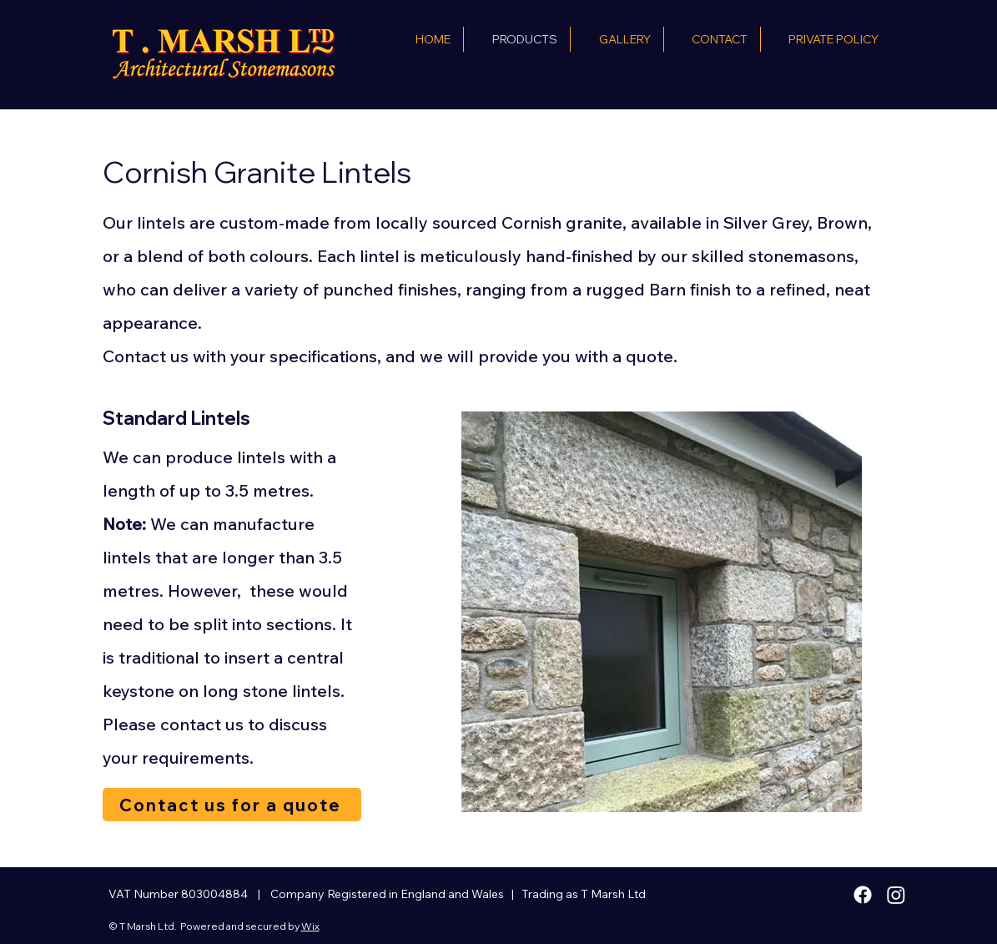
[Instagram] (896, 894)
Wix (310, 926)
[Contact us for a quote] (232, 804)
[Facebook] (862, 894)
